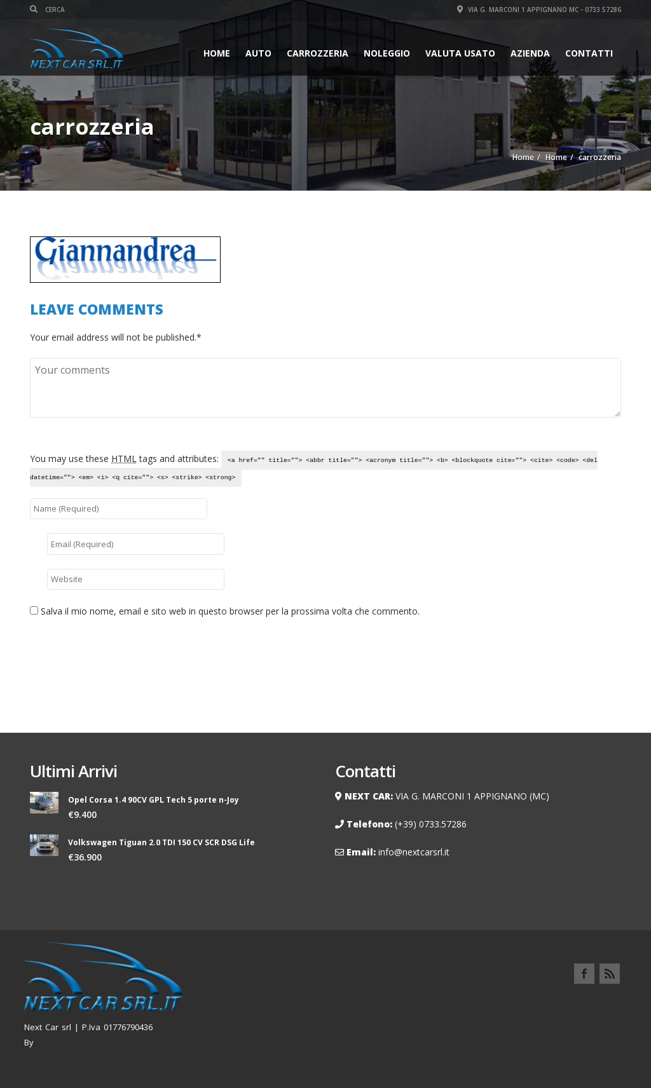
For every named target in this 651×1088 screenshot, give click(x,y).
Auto (258, 53)
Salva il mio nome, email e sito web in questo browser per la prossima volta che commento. (230, 611)
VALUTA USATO (460, 53)
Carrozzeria (317, 53)
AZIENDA (530, 53)
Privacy (603, 1003)
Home (216, 53)
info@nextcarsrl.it (413, 852)
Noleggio (387, 53)
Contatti (589, 53)
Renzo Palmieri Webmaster (90, 1042)
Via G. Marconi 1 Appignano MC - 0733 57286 (539, 9)
